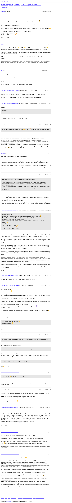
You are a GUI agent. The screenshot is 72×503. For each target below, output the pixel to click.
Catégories (7, 498)
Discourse (8, 501)
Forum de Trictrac (4, 1)
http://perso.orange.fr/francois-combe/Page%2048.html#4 (13, 422)
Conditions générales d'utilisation (25, 498)
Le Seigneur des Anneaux (6, 14)
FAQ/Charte (13, 498)
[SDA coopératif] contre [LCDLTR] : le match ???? (21, 5)
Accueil (2, 498)
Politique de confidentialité (38, 498)
